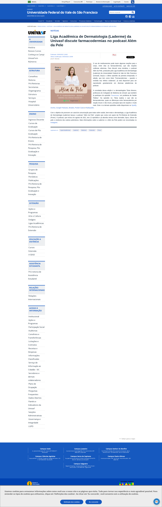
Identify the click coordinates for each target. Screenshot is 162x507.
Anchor (53, 108)
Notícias (49, 26)
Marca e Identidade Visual (113, 21)
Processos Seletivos (85, 21)
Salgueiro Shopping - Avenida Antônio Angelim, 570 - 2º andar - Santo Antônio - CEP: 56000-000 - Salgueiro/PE (80, 466)
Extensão (91, 130)
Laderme (75, 130)
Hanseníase (115, 95)
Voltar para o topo (128, 439)
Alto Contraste (119, 6)
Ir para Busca (51, 6)
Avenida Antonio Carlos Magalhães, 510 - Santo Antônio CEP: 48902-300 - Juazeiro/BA (80, 451)
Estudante (49, 21)
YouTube (133, 16)
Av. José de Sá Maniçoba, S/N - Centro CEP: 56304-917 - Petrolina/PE (44, 451)
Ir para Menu (42, 6)
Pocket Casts (79, 108)
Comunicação (98, 21)
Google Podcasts (62, 108)
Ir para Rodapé (61, 6)
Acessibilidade (107, 6)
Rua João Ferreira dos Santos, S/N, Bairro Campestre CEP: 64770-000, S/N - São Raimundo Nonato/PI (80, 459)
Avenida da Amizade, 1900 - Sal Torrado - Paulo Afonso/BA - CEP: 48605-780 (116, 459)
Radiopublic (90, 108)
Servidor (57, 21)
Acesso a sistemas (129, 21)
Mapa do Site (131, 6)
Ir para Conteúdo (32, 6)
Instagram (126, 16)
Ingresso (65, 21)
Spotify (134, 105)
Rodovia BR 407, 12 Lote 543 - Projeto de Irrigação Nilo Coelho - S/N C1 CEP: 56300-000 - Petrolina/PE (44, 459)
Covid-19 (41, 21)
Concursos (73, 21)
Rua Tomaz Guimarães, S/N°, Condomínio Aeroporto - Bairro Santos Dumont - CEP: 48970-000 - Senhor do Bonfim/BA (116, 451)
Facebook (130, 16)
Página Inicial (41, 26)
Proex (99, 130)
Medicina (83, 130)
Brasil (34, 2)
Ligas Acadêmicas (65, 130)
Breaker (71, 108)
